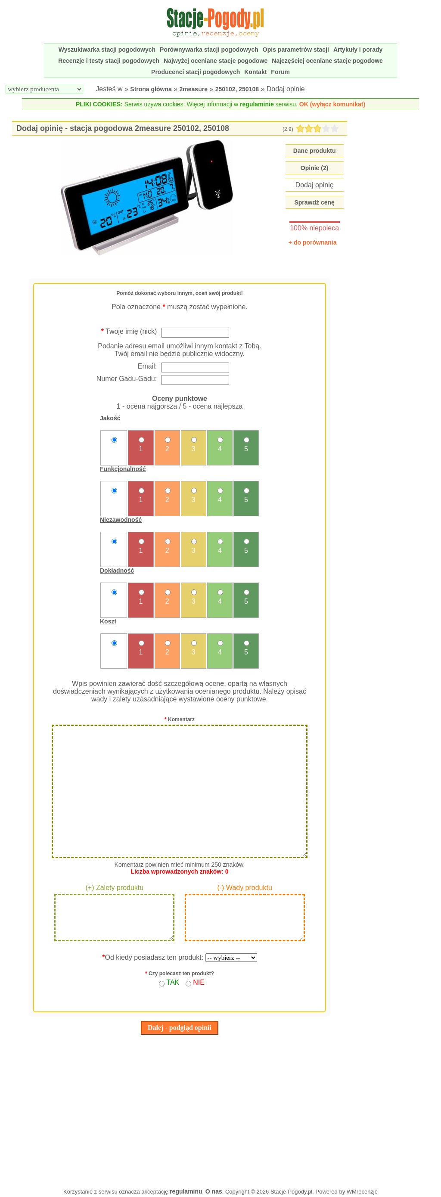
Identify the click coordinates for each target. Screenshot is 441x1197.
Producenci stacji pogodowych (195, 71)
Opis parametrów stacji (296, 49)
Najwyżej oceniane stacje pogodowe (215, 60)
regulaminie (257, 104)
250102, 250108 (237, 89)
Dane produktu (314, 150)
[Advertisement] (179, 1109)
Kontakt (255, 71)
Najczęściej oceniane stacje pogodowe (327, 60)
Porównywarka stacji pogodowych (209, 49)
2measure (194, 89)
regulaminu (186, 1191)
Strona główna (150, 89)
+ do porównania (313, 242)
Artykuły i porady (357, 49)
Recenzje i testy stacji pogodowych (108, 60)
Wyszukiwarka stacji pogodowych (107, 49)
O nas (213, 1191)
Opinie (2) (315, 167)
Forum (280, 71)
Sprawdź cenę (314, 202)
